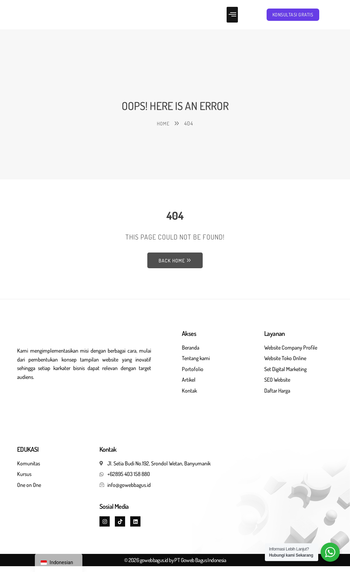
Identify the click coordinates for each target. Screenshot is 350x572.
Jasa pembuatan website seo (49, 407)
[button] (232, 17)
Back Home (175, 266)
